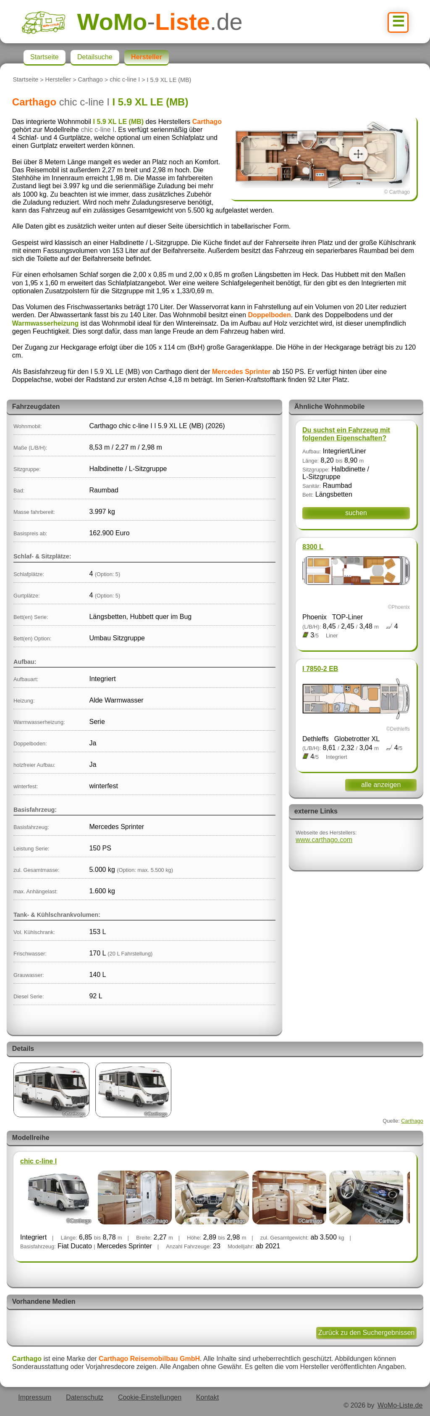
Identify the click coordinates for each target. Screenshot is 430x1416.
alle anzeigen (381, 784)
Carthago (90, 79)
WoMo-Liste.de (400, 1405)
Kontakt (207, 1397)
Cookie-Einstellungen (149, 1397)
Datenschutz (84, 1397)
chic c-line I (125, 79)
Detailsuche (95, 57)
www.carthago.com (324, 839)
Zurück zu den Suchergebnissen (366, 1332)
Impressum (34, 1397)
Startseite (25, 79)
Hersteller (58, 79)
